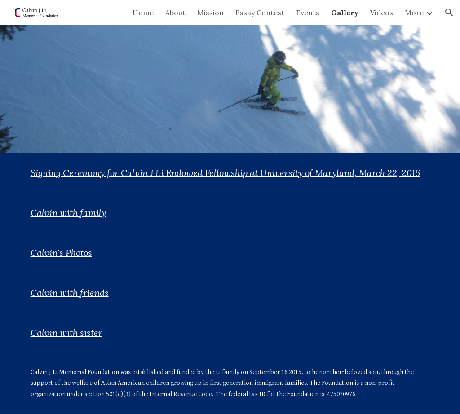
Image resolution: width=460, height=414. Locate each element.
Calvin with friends (70, 292)
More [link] (414, 12)
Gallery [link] (344, 12)
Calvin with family (68, 212)
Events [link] (307, 12)
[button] (449, 12)
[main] (230, 172)
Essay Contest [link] (259, 12)
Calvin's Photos (61, 252)
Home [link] (143, 12)
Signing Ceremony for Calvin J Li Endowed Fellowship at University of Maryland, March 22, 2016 (225, 172)
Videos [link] (381, 12)
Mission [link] (210, 12)
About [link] (175, 12)
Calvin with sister (66, 332)
